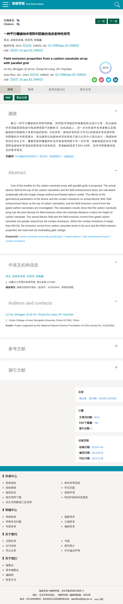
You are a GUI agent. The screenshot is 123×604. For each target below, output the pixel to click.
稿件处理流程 (71, 483)
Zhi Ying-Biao (66, 314)
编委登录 (68, 517)
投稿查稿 (9, 488)
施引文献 (16, 370)
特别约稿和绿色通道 (75, 498)
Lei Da (9, 314)
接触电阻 (69, 156)
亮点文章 (9, 551)
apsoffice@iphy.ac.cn (81, 599)
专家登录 (9, 527)
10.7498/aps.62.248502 (63, 45)
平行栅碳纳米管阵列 (26, 156)
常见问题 (68, 488)
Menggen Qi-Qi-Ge (25, 314)
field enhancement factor (96, 236)
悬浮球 (43, 156)
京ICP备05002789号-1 (73, 591)
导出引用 (21, 97)
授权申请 (68, 493)
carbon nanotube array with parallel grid (41, 236)
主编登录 (68, 522)
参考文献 (57, 89)
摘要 (10, 89)
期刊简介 (68, 546)
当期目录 (9, 541)
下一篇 (113, 21)
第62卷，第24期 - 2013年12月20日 (98, 398)
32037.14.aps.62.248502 (26, 50)
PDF (8, 97)
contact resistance (15, 241)
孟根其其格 (18, 276)
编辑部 (8, 575)
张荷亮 (31, 276)
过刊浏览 (9, 546)
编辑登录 (68, 527)
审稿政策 (9, 517)
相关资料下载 (12, 498)
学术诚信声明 (71, 551)
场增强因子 (55, 156)
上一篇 (101, 21)
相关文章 (85, 89)
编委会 (8, 566)
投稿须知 (9, 483)
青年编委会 (11, 570)
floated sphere (72, 236)
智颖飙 (40, 276)
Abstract (17, 172)
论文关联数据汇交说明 (17, 503)
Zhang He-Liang (47, 314)
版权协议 (9, 493)
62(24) (27, 45)
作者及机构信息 (23, 265)
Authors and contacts (30, 303)
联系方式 (9, 580)
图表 (31, 89)
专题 (66, 541)
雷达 (8, 276)
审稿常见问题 (12, 522)
